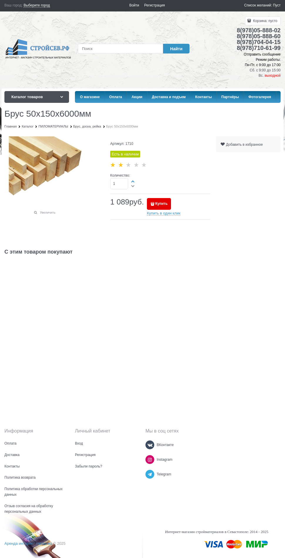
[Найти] (176, 48)
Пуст (277, 5)
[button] (133, 181)
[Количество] (119, 183)
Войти (134, 5)
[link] (37, 5)
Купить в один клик (163, 213)
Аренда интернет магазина (28, 543)
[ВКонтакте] (149, 444)
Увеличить (47, 212)
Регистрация (154, 5)
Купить (161, 204)
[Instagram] (149, 459)
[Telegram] (149, 474)
